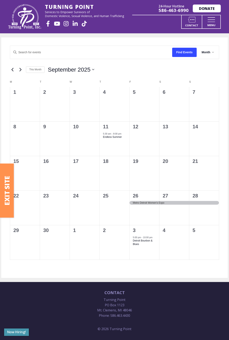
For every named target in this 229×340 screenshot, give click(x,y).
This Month (35, 69)
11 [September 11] (106, 126)
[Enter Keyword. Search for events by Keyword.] (91, 52)
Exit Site (6, 190)
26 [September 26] (135, 195)
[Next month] (20, 69)
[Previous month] (12, 69)
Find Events (184, 52)
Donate (207, 8)
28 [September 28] (195, 195)
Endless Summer (112, 137)
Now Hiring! (16, 332)
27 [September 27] (165, 195)
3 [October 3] (134, 230)
